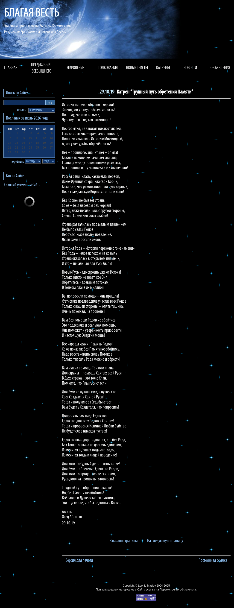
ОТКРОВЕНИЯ (75, 68)
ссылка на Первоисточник (162, 589)
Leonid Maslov (147, 585)
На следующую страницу (165, 541)
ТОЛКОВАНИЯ (108, 68)
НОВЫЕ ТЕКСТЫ (137, 68)
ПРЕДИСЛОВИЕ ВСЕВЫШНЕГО (41, 68)
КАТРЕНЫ (163, 68)
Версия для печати (79, 560)
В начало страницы (124, 541)
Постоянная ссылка (213, 560)
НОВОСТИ (190, 68)
